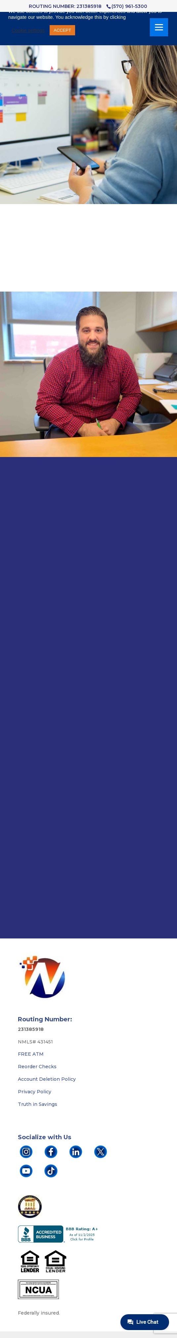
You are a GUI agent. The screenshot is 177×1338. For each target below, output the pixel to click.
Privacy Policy (34, 1092)
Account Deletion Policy (47, 1079)
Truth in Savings (37, 1104)
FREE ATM (31, 1054)
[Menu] (159, 27)
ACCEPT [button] (62, 30)
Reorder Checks (37, 1067)
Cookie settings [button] (28, 30)
